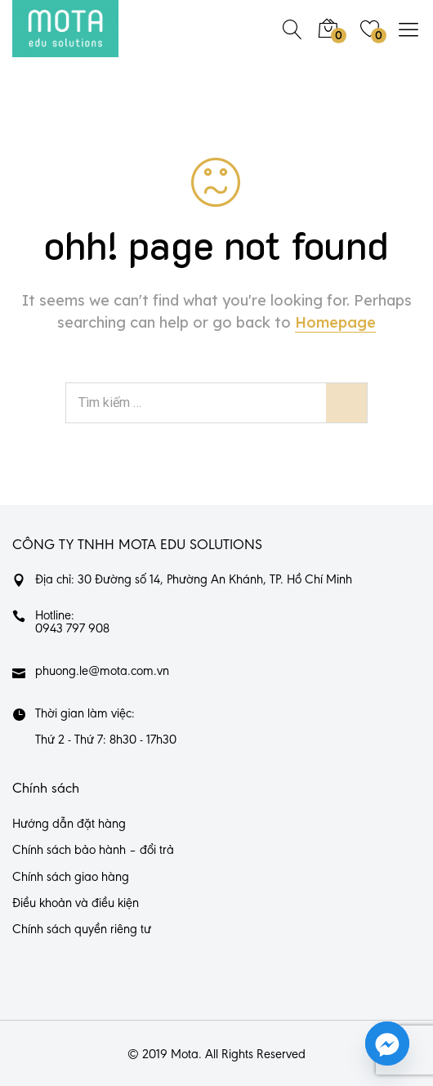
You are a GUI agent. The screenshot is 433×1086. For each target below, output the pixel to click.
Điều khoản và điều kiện (75, 903)
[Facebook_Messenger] (387, 1043)
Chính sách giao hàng (70, 877)
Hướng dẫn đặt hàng (69, 824)
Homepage (335, 322)
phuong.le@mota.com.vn (102, 671)
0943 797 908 (72, 629)
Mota (185, 1054)
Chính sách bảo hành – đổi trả (93, 850)
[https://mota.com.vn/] (65, 28)
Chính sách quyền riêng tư (81, 929)
